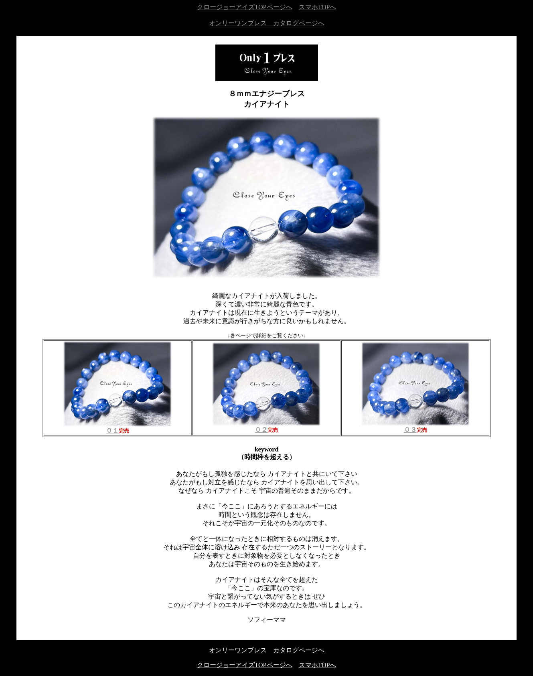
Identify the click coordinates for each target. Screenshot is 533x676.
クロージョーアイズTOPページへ (244, 7)
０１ (117, 427)
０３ (415, 426)
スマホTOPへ (317, 7)
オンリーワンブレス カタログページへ (266, 23)
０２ (266, 426)
